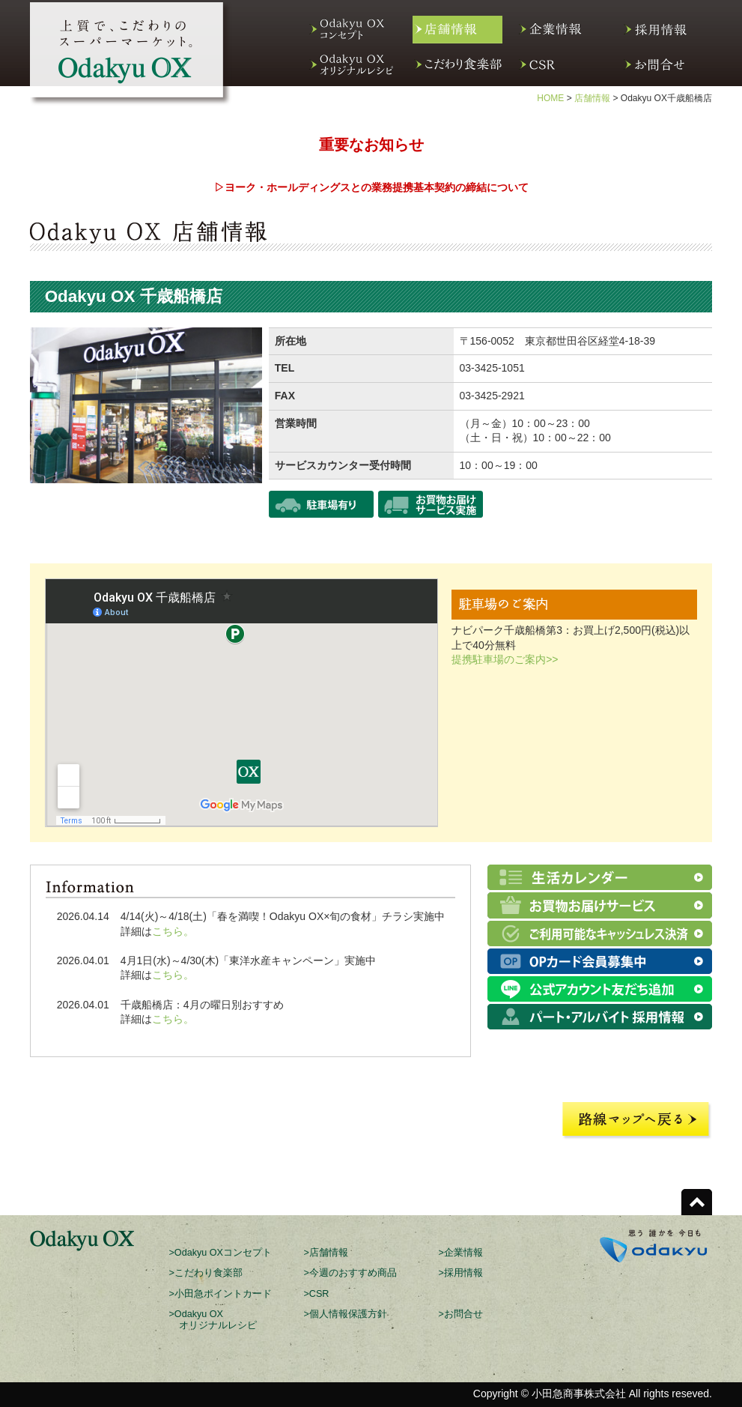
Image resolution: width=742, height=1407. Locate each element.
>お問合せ (461, 1314)
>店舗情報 (326, 1252)
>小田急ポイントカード (220, 1294)
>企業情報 (461, 1252)
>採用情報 (461, 1273)
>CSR (316, 1294)
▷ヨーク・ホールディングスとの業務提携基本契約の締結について (371, 187)
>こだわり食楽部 (206, 1273)
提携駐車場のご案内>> (504, 659)
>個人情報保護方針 (345, 1314)
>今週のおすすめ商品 (350, 1273)
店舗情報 (592, 98)
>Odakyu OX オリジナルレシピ (213, 1320)
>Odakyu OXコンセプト (220, 1252)
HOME (550, 98)
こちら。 (173, 931)
